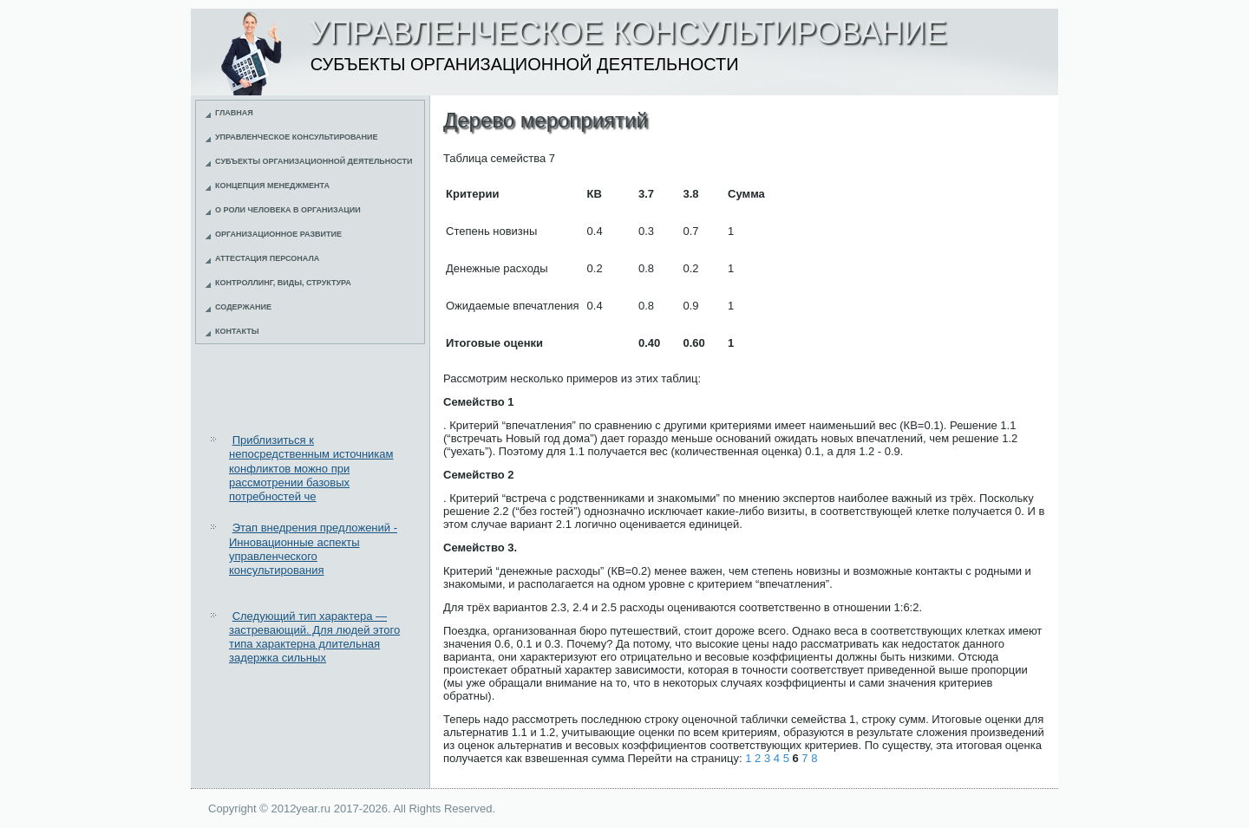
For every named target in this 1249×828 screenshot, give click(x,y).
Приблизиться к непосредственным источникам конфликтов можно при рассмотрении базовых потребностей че (311, 468)
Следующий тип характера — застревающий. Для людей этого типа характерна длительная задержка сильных (314, 637)
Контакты (236, 331)
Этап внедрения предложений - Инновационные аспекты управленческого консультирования (313, 549)
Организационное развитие (278, 234)
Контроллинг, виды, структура (283, 282)
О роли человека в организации (288, 209)
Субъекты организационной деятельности (314, 161)
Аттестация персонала (267, 258)
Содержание (243, 307)
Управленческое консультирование (296, 137)
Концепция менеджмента (272, 185)
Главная (234, 112)
